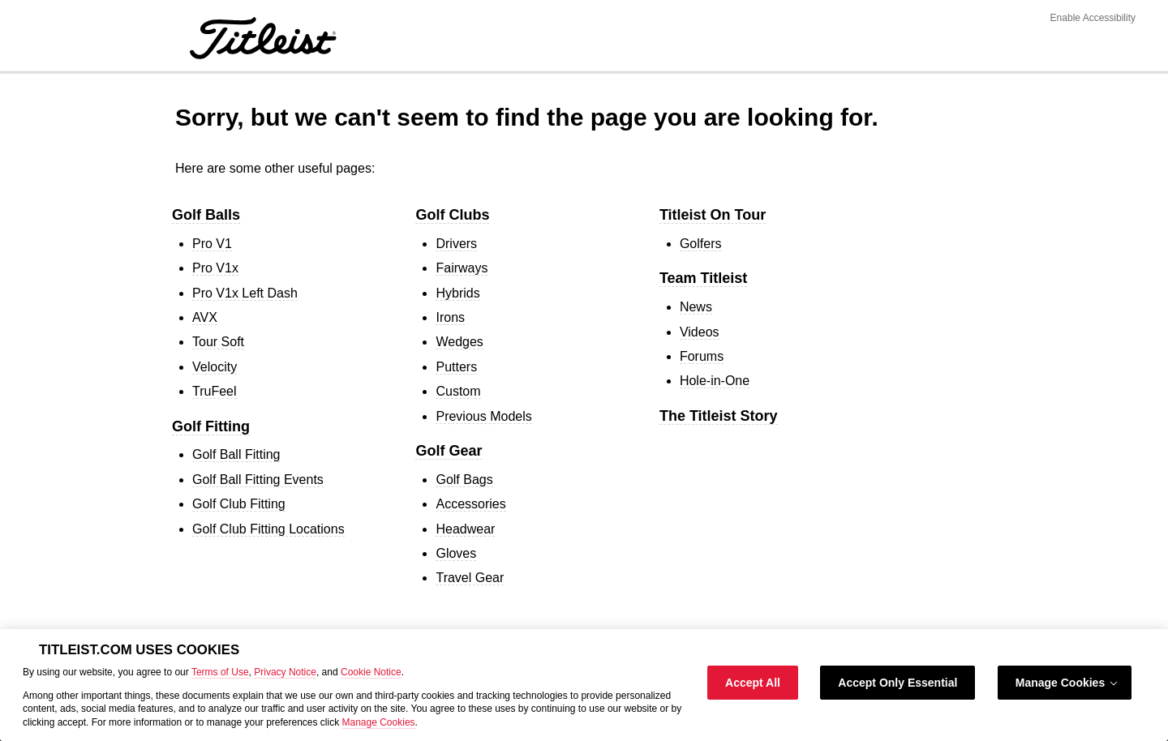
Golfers (701, 244)
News (696, 307)
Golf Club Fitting (239, 504)
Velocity (214, 367)
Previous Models (483, 416)
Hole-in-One (714, 381)
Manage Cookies (378, 722)
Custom (458, 391)
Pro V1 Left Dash (245, 293)
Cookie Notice (371, 672)
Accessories (470, 504)
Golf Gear (448, 451)
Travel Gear (470, 578)
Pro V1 (212, 244)
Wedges (459, 342)
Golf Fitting (211, 426)
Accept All (752, 682)
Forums (702, 356)
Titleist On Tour (712, 215)
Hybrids (457, 293)
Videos (699, 332)
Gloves (456, 553)
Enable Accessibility (1093, 18)
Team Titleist (703, 278)
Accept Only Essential (897, 682)
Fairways (461, 268)
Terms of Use (220, 672)
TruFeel (214, 391)
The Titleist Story (718, 416)
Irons (450, 317)
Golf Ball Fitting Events (258, 479)
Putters (456, 367)
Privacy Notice (285, 672)
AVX (204, 317)
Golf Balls (206, 215)
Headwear (465, 529)
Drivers (456, 244)
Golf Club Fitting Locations (268, 529)
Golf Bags (464, 479)
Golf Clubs (452, 215)
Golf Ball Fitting (236, 454)
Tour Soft (218, 342)
